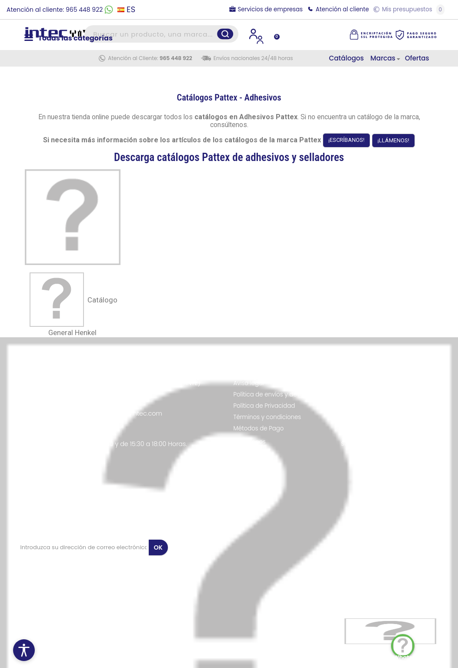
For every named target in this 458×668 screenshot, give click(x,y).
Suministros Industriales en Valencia (378, 430)
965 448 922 (176, 58)
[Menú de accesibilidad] (24, 650)
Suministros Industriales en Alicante (390, 407)
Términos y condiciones (267, 417)
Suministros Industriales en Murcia (388, 418)
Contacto (247, 452)
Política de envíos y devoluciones (281, 394)
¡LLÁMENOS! (393, 140)
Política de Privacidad (264, 406)
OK (158, 547)
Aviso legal (249, 383)
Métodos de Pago (259, 428)
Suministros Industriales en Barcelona (378, 393)
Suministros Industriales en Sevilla (388, 444)
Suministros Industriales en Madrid (389, 381)
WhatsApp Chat (404, 647)
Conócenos (250, 442)
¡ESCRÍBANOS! (346, 140)
